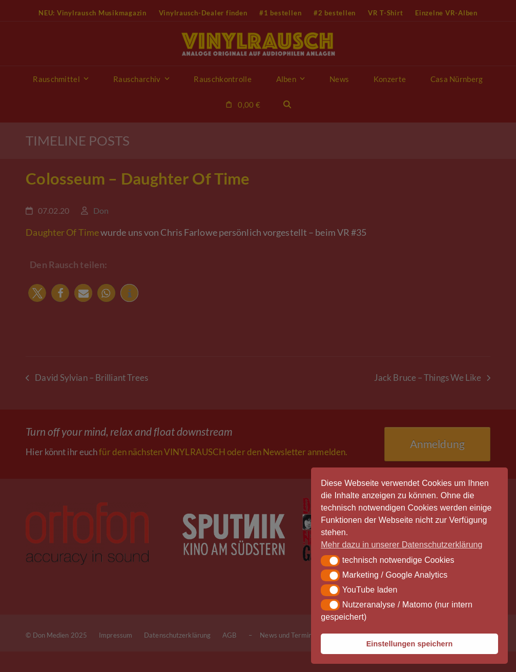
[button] (330, 560)
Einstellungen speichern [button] (409, 644)
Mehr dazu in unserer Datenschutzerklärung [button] (401, 544)
